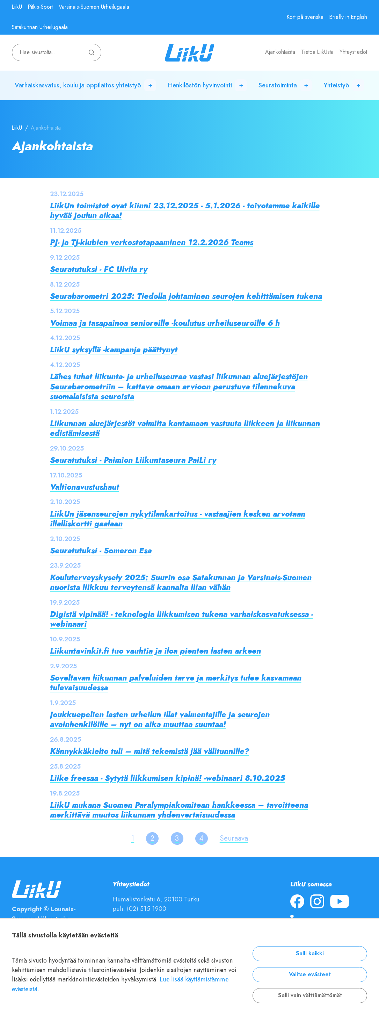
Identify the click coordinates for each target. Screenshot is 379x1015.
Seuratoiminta (277, 85)
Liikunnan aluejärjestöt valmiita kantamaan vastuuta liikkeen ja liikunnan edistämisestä (185, 428)
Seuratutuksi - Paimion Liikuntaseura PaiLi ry (133, 460)
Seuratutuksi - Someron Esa (101, 550)
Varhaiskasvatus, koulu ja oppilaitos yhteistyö (78, 85)
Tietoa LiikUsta (317, 52)
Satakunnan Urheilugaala (40, 27)
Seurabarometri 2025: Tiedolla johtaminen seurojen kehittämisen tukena (186, 296)
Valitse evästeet (310, 974)
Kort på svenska (305, 17)
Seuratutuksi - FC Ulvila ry (98, 269)
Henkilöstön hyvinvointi (200, 85)
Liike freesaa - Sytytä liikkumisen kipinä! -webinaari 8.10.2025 (167, 778)
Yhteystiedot (353, 52)
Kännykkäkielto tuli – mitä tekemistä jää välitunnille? (149, 751)
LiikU (17, 7)
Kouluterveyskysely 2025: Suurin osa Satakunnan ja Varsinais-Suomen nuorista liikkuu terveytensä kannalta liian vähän (181, 582)
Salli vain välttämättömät (310, 995)
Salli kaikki (310, 953)
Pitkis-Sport (40, 7)
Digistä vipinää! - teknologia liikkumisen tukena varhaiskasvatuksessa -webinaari (181, 619)
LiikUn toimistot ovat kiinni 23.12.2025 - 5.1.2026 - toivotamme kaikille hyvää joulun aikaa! (185, 210)
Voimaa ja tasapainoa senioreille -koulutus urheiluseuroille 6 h (165, 323)
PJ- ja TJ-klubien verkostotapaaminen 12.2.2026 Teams (151, 242)
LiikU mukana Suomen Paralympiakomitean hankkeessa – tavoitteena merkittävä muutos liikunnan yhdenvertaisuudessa (179, 810)
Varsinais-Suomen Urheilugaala (94, 7)
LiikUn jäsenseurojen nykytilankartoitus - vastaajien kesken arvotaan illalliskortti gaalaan (177, 519)
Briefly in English (348, 17)
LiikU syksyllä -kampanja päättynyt (113, 349)
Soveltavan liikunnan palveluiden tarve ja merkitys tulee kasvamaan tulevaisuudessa (175, 682)
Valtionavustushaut (84, 487)
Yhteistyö (336, 85)
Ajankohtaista (280, 52)
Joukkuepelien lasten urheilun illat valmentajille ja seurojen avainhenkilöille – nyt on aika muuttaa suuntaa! (160, 719)
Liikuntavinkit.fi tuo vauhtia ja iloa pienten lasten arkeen (155, 651)
